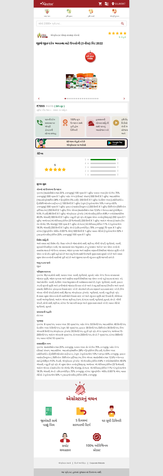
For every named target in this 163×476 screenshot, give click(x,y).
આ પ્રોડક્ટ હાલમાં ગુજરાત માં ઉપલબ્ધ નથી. (81, 472)
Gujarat (117, 4)
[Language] (106, 4)
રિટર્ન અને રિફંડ (80, 463)
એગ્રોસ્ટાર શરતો (64, 463)
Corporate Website (97, 463)
